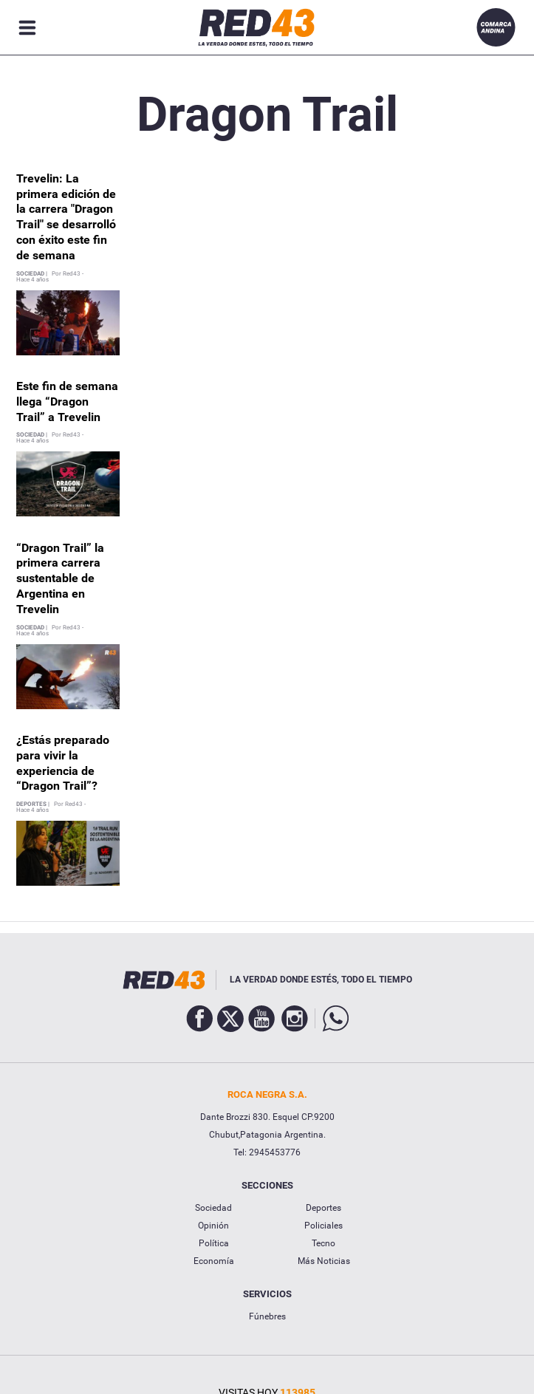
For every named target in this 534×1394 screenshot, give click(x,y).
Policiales (323, 1225)
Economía (214, 1261)
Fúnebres (267, 1316)
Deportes (323, 1208)
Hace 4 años (32, 280)
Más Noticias (324, 1261)
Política (214, 1243)
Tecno (323, 1243)
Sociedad (213, 1208)
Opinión (213, 1225)
